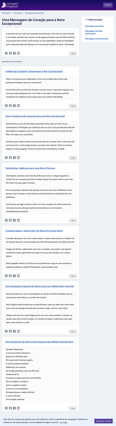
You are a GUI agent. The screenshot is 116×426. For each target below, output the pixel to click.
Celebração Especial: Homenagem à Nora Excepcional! (34, 71)
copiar (73, 53)
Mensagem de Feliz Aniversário (93, 32)
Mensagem (18, 13)
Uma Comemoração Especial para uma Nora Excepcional (35, 116)
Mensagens (6, 13)
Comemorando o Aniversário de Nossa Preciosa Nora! (34, 231)
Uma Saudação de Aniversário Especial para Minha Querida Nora (39, 342)
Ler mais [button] (63, 422)
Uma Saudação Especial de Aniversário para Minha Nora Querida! (39, 286)
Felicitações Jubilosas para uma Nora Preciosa (30, 168)
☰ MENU (108, 5)
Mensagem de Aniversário (34, 13)
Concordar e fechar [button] (103, 421)
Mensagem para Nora (94, 26)
